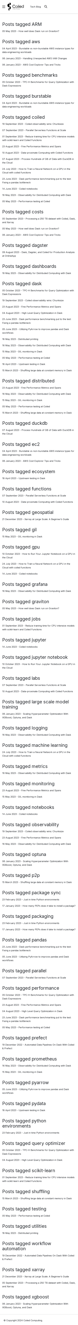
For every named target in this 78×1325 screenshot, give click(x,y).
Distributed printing (28, 339)
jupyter (39, 640)
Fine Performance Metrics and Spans (41, 146)
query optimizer (48, 1143)
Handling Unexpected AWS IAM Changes (45, 58)
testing (39, 1209)
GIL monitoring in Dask (30, 351)
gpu (36, 547)
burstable (41, 96)
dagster (40, 245)
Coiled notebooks (28, 188)
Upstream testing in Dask (32, 364)
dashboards (44, 266)
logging (40, 728)
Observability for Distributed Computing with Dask (44, 195)
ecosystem (43, 471)
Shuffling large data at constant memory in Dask (46, 370)
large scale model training (35, 704)
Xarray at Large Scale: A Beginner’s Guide (46, 519)
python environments (24, 1123)
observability (45, 824)
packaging (42, 916)
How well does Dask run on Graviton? (38, 31)
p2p (36, 875)
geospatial (42, 512)
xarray (38, 1269)
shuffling (41, 1191)
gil (34, 529)
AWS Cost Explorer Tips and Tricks (42, 64)
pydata (39, 1103)
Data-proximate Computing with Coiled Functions (47, 152)
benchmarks (45, 75)
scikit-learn (43, 1170)
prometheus (44, 1059)
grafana (40, 584)
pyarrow (40, 1082)
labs (36, 678)
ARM (37, 24)
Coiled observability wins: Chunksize (44, 124)
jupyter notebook (50, 657)
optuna (39, 854)
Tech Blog (35, 6)
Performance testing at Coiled (34, 201)
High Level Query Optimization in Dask (42, 313)
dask (37, 283)
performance (45, 988)
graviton (40, 601)
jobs (36, 619)
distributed (43, 381)
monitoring (43, 783)
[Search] (45, 6)
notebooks (43, 807)
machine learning (50, 745)
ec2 (36, 444)
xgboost (40, 1297)
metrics (40, 766)
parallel (39, 970)
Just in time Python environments (41, 899)
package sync (46, 892)
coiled (38, 117)
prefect (39, 1038)
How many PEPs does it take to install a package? (49, 905)
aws (36, 41)
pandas (39, 940)
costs (37, 211)
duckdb (39, 423)
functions (41, 489)
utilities (39, 1226)
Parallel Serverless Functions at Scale (46, 130)
